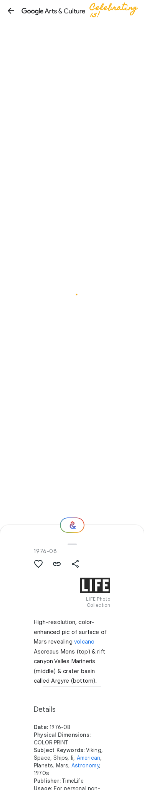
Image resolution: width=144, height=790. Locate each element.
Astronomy (85, 765)
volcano (84, 641)
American (89, 757)
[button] (11, 11)
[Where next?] (72, 525)
